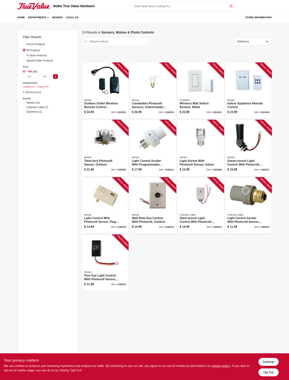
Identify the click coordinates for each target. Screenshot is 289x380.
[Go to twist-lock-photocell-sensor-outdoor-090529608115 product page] (105, 148)
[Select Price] (55, 76)
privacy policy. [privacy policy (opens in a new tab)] (221, 365)
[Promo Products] (24, 44)
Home (21, 17)
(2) (37, 107)
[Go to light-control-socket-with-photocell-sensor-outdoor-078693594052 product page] (248, 205)
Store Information (258, 17)
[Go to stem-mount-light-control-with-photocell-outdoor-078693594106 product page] (200, 205)
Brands (57, 17)
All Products (33, 50)
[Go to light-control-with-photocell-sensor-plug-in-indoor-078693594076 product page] (105, 205)
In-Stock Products (37, 55)
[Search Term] (183, 6)
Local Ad (72, 17)
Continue (268, 361)
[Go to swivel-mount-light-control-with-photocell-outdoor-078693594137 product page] (248, 148)
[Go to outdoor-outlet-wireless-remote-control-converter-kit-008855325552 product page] (105, 91)
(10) (33, 102)
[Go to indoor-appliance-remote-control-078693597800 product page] (248, 91)
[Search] (231, 6)
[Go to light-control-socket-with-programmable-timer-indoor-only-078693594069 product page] (153, 148)
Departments (37, 17)
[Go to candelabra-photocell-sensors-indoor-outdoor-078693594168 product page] (153, 91)
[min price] (29, 76)
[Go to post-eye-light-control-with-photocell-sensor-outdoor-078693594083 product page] (105, 263)
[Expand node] (24, 92)
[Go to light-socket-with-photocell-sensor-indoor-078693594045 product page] (200, 148)
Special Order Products (40, 60)
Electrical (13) (33, 92)
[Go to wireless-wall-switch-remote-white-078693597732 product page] (200, 91)
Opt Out (268, 372)
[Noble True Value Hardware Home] (34, 6)
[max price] (44, 76)
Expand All (43, 86)
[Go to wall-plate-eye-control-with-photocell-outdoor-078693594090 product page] (153, 205)
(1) (34, 111)
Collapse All (29, 86)
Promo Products (36, 44)
